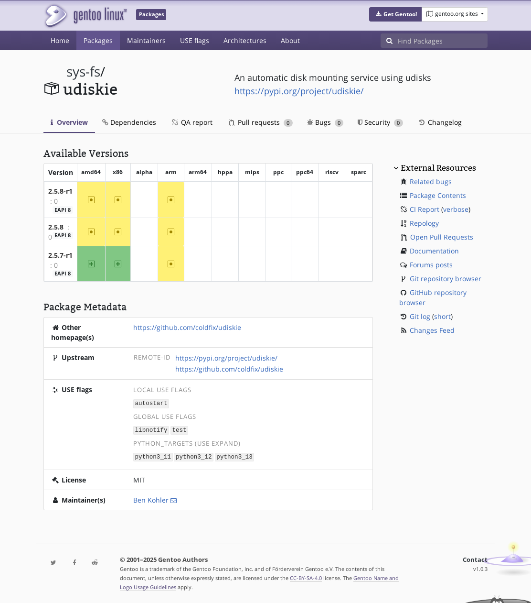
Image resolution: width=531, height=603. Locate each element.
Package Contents (438, 195)
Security (380, 122)
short (442, 316)
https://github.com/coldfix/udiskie (187, 327)
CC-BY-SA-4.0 (306, 576)
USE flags (194, 40)
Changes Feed (432, 330)
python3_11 (153, 455)
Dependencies (129, 122)
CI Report (424, 209)
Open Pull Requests (441, 236)
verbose (455, 209)
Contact (475, 558)
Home (60, 40)
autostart (151, 403)
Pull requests (261, 122)
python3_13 (234, 455)
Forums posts (431, 264)
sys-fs (83, 71)
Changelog (439, 122)
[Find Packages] (443, 40)
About (290, 40)
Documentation (434, 250)
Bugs (325, 122)
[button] (395, 14)
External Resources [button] (438, 168)
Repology (424, 223)
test (179, 429)
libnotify (151, 429)
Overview (69, 122)
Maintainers (146, 40)
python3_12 (194, 455)
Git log (420, 316)
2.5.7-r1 (60, 255)
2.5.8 (56, 226)
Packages (98, 40)
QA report (191, 122)
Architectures (244, 40)
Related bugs (431, 181)
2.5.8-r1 (60, 191)
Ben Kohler (151, 498)
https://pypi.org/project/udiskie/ (299, 91)
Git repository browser (445, 278)
